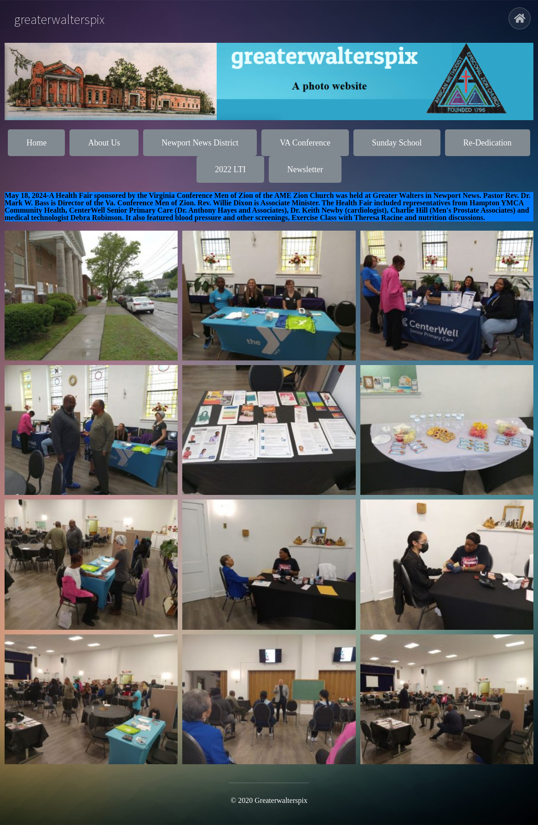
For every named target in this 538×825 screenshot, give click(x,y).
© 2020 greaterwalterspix (269, 800)
